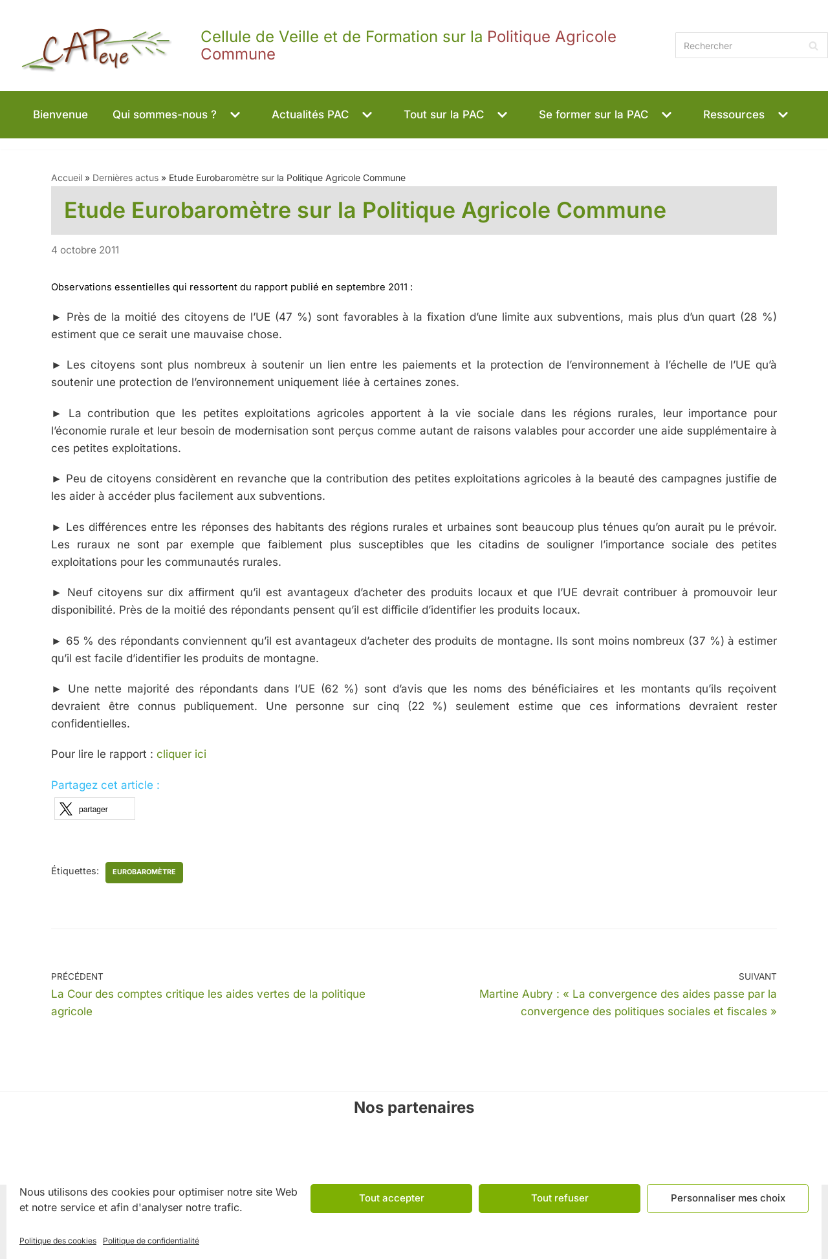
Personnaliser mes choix (728, 1198)
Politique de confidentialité (151, 1240)
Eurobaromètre (144, 872)
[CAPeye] (334, 45)
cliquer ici (181, 754)
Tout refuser (560, 1198)
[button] (233, 115)
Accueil (66, 177)
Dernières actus (125, 177)
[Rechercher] (751, 45)
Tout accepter (391, 1198)
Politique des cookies (57, 1240)
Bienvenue (60, 114)
